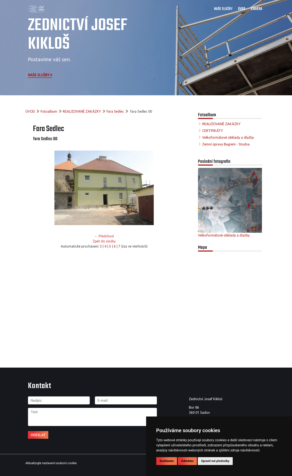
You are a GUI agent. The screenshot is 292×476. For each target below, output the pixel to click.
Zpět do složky (104, 241)
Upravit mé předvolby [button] (215, 461)
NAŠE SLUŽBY (223, 9)
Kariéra (256, 9)
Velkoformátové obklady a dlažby (228, 137)
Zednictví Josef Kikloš (77, 35)
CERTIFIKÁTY (212, 131)
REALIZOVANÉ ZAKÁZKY (82, 111)
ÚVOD (241, 9)
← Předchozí (104, 236)
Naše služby (40, 75)
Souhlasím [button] (167, 461)
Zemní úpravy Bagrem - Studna (226, 144)
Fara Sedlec (115, 111)
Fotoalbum (48, 111)
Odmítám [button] (187, 461)
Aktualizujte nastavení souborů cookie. (51, 463)
